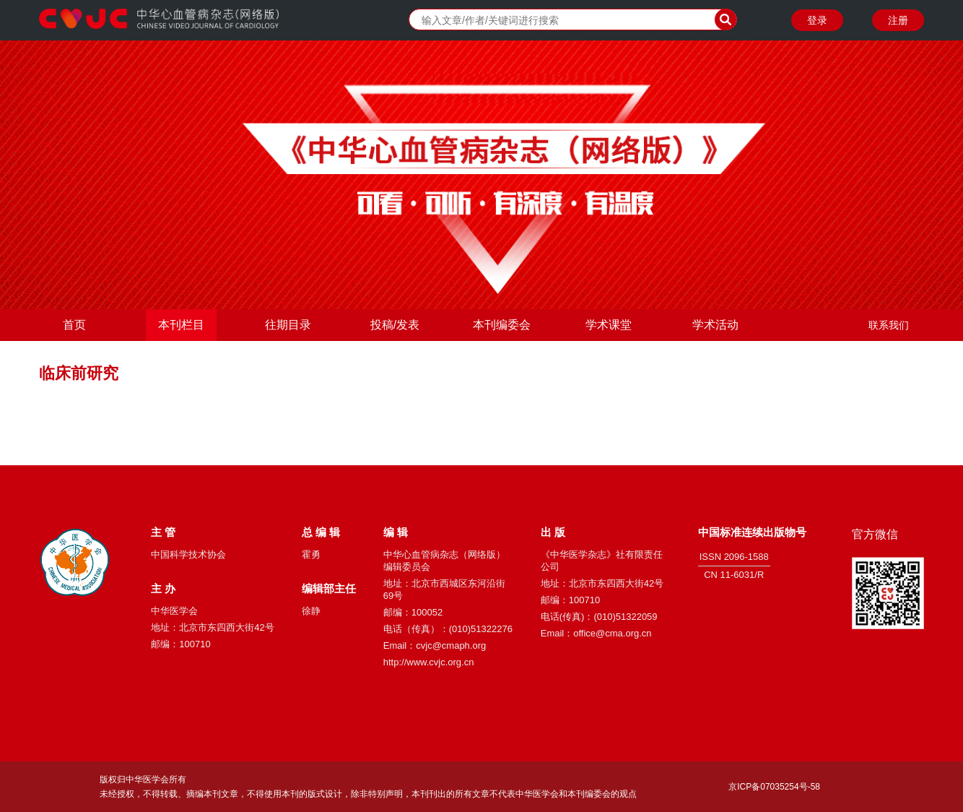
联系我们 (888, 325)
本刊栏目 (181, 325)
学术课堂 (608, 325)
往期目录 (288, 325)
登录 (817, 20)
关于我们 (888, 357)
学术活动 (715, 325)
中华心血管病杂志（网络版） (159, 20)
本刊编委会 (502, 325)
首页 (74, 325)
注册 (898, 20)
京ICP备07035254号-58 (774, 787)
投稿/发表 (394, 325)
